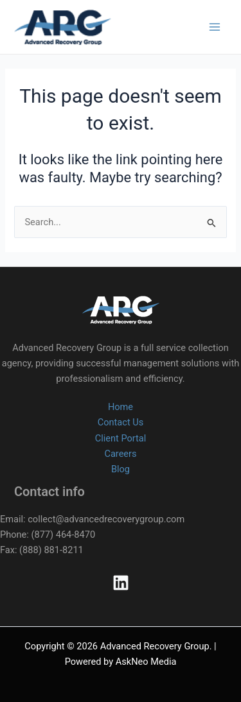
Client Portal (121, 438)
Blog (120, 469)
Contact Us (121, 422)
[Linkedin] (120, 582)
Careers (120, 453)
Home (120, 407)
